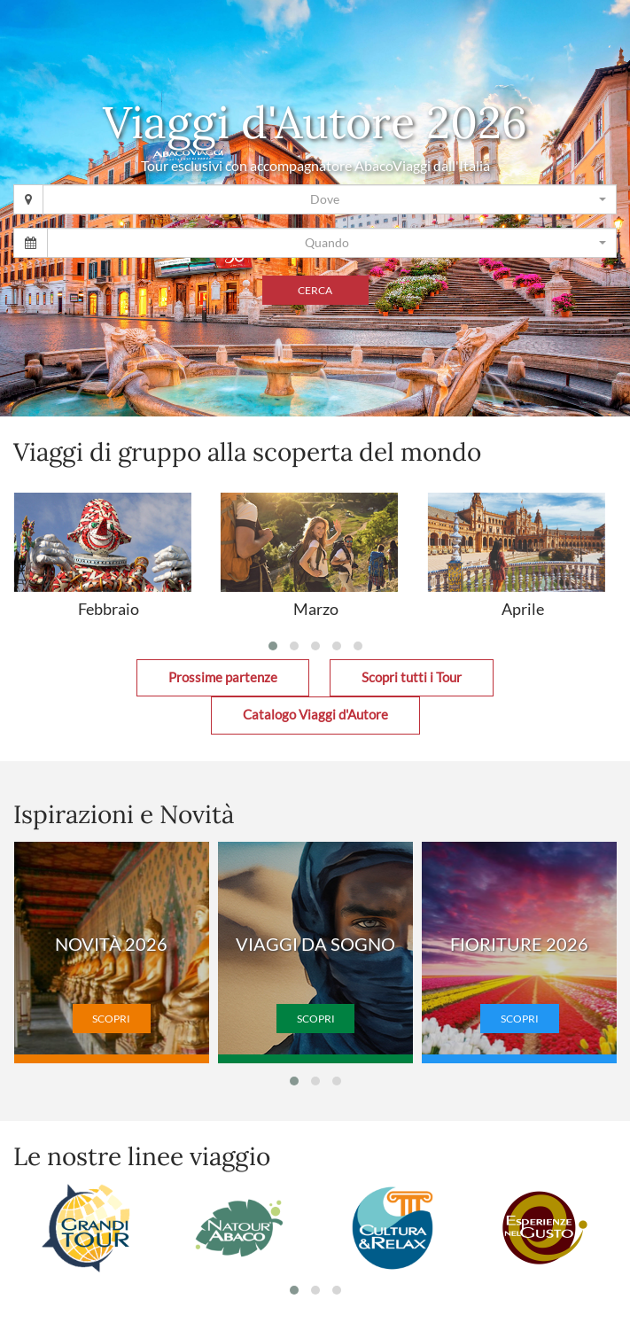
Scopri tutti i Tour (412, 677)
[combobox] (330, 199)
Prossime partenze (222, 677)
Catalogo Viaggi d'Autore (315, 714)
